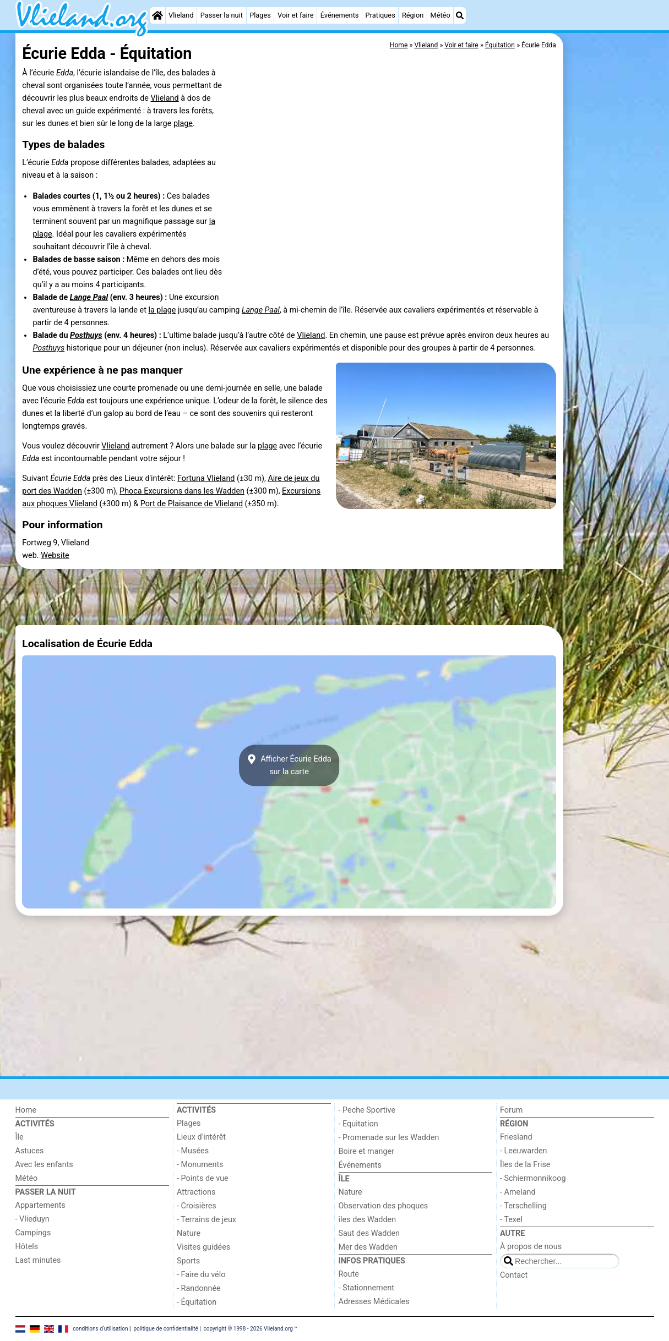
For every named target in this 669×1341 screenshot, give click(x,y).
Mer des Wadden (368, 1247)
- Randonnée (199, 1288)
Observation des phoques (383, 1206)
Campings (33, 1233)
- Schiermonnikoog (533, 1178)
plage (183, 123)
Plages (260, 15)
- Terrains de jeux (206, 1219)
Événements (339, 15)
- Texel (511, 1219)
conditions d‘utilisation (100, 1329)
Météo (440, 15)
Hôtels (27, 1246)
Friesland (516, 1137)
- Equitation (358, 1124)
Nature (188, 1233)
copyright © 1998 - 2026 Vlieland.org (248, 1329)
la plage (162, 310)
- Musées (193, 1151)
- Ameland (518, 1192)
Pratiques (380, 15)
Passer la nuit (221, 15)
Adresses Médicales (374, 1301)
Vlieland (181, 15)
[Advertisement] (610, 286)
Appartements (40, 1205)
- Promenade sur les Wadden (389, 1137)
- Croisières (196, 1206)
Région (412, 15)
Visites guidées (203, 1247)
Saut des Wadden (369, 1233)
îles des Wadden (367, 1219)
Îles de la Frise (525, 1164)
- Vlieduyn (32, 1219)
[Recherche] (460, 15)
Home (26, 1110)
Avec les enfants (44, 1164)
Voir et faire (295, 15)
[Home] (157, 15)
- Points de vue (203, 1178)
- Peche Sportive (367, 1110)
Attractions (196, 1192)
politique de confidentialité (165, 1329)
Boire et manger (367, 1151)
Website (55, 555)
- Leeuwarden (523, 1151)
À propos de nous (531, 1246)
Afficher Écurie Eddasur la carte (289, 765)
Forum (511, 1110)
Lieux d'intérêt (201, 1137)
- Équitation (196, 1302)
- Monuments (200, 1164)
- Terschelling (523, 1206)
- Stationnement (366, 1288)
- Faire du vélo (201, 1274)
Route (349, 1274)
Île (19, 1137)
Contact (513, 1275)
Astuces (29, 1151)
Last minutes (38, 1260)
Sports (188, 1261)
